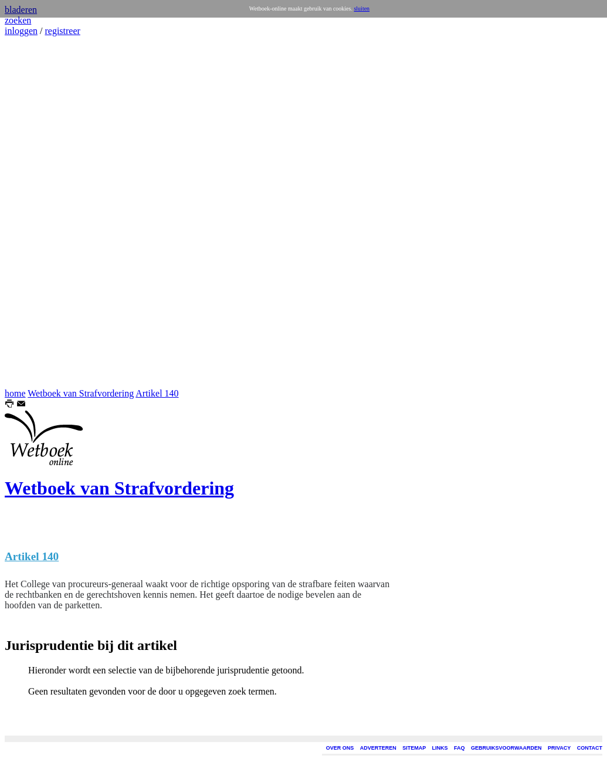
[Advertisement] (40, 212)
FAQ (459, 748)
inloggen (21, 31)
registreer (62, 31)
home (15, 393)
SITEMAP (414, 748)
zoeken (18, 20)
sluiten (361, 8)
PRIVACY (559, 748)
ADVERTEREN (378, 748)
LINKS (440, 748)
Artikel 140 (156, 393)
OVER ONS (340, 748)
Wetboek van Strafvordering (81, 393)
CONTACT (589, 748)
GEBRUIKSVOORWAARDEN (506, 748)
